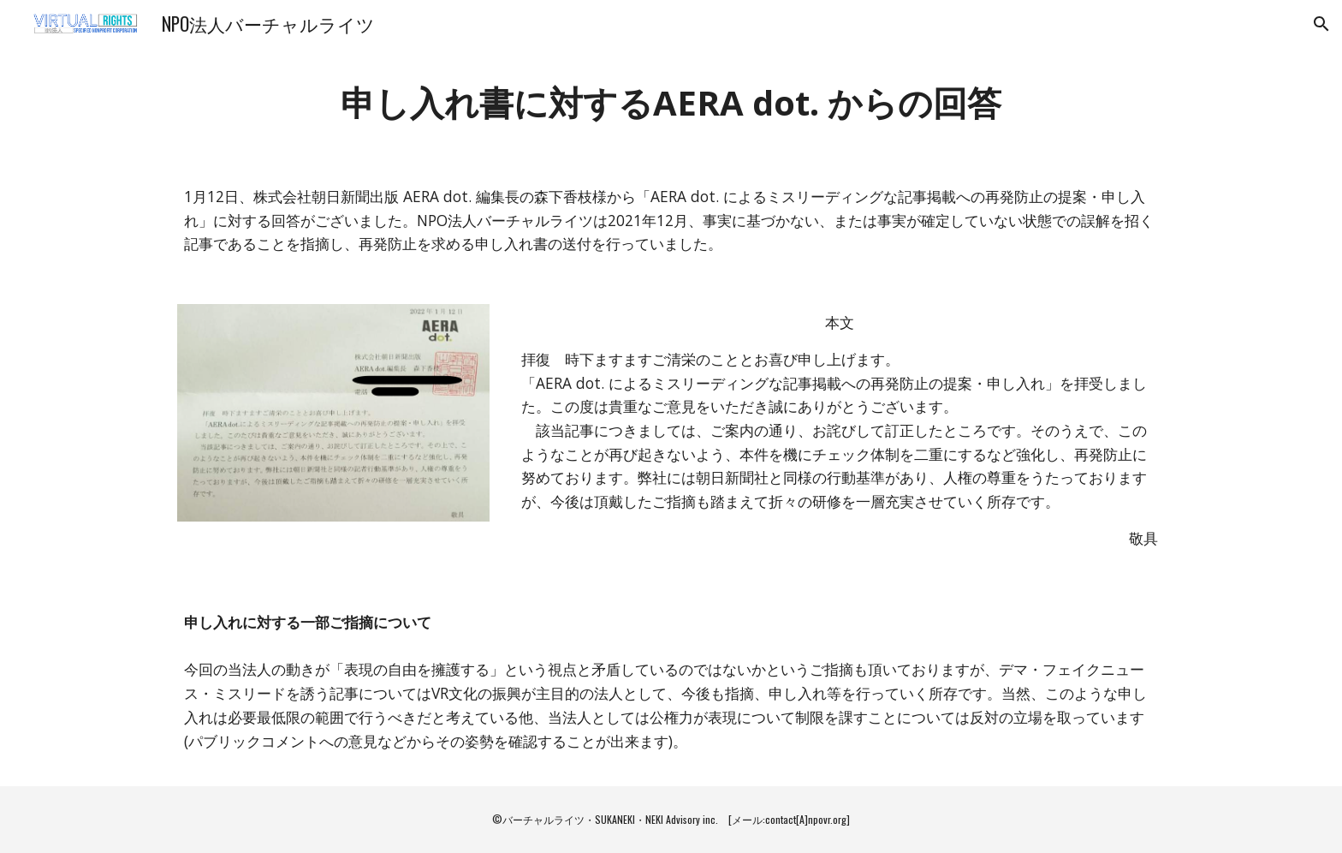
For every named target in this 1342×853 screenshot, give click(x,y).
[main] (671, 103)
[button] (1321, 24)
